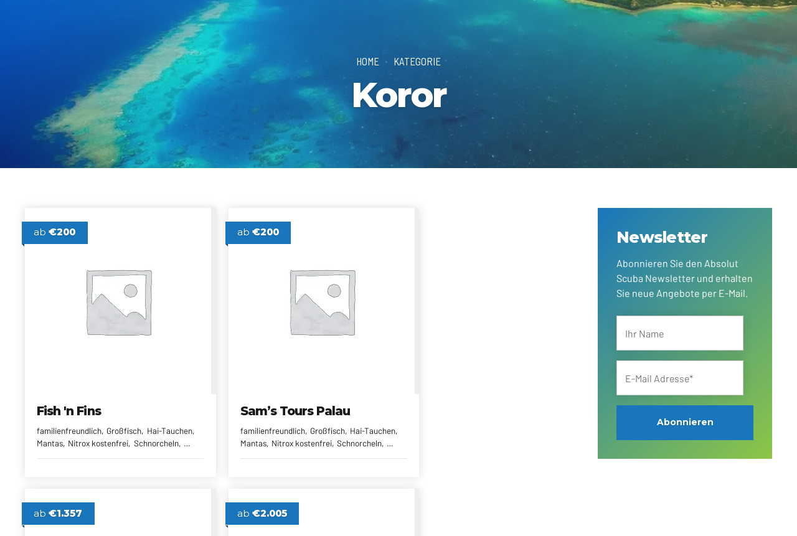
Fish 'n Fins (71, 399)
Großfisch (132, 420)
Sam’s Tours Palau (281, 399)
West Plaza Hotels (467, 399)
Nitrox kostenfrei (140, 433)
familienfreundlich (72, 420)
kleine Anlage (511, 420)
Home (367, 61)
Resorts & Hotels (442, 433)
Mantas (89, 433)
